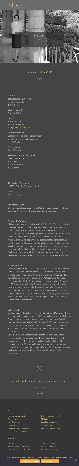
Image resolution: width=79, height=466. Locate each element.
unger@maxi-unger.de (20, 127)
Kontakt (39, 393)
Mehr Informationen (49, 461)
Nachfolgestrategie (15, 422)
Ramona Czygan (15, 194)
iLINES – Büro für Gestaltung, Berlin (24, 186)
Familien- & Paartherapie (51, 422)
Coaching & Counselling (17, 431)
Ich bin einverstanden (29, 461)
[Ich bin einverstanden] (75, 460)
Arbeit (10, 410)
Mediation (45, 419)
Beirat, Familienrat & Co (51, 416)
